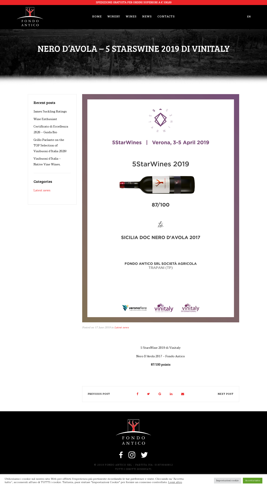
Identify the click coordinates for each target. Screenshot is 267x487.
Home (97, 16)
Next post (225, 394)
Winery (113, 16)
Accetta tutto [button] (252, 480)
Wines (131, 16)
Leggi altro (175, 482)
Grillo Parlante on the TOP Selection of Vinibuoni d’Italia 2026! (50, 145)
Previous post (99, 394)
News (147, 16)
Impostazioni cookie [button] (227, 480)
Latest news (121, 327)
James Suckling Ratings (50, 111)
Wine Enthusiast (45, 119)
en (249, 17)
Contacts (166, 16)
